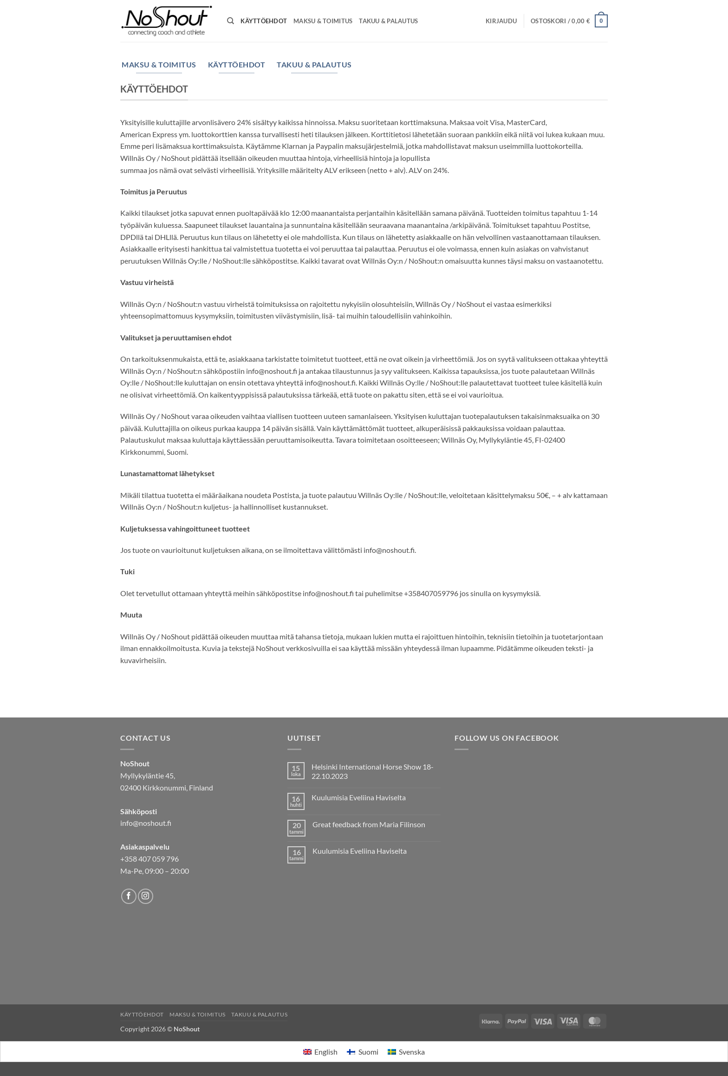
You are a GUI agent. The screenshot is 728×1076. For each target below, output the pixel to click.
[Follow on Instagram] (145, 896)
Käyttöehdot (263, 21)
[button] (501, 21)
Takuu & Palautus (388, 21)
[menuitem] (320, 1051)
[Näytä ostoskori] (569, 21)
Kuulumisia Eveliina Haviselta (359, 797)
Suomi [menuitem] (368, 1051)
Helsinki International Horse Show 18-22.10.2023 (373, 771)
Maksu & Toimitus (322, 21)
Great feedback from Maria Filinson (368, 824)
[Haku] (230, 21)
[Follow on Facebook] (128, 896)
